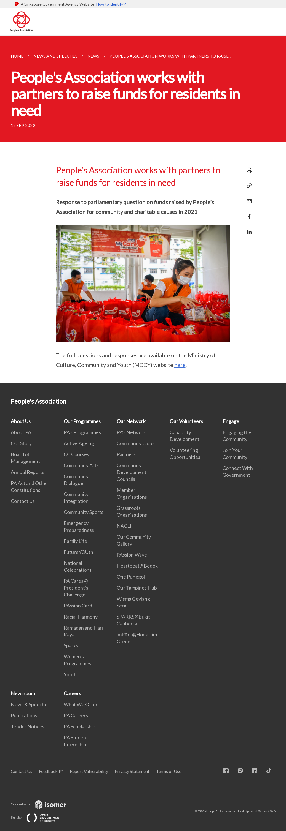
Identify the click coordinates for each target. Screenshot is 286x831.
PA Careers (76, 715)
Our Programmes (82, 421)
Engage (231, 421)
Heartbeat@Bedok (137, 566)
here (180, 364)
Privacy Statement (132, 771)
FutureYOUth (78, 552)
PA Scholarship (79, 726)
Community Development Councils (131, 472)
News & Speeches (30, 704)
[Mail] (247, 197)
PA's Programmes (82, 432)
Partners (126, 454)
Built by (40, 817)
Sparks (71, 645)
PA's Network (131, 432)
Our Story (21, 443)
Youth (70, 674)
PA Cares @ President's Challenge (76, 588)
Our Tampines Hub (137, 588)
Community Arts (81, 465)
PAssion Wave (132, 555)
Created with (43, 804)
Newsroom (23, 693)
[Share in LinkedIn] (247, 228)
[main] (143, 209)
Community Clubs (135, 443)
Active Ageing (79, 443)
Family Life (75, 541)
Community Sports (83, 512)
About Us (21, 421)
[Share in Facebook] (247, 213)
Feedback (48, 771)
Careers (72, 693)
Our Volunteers (186, 421)
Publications (24, 715)
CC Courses (76, 454)
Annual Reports (27, 472)
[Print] (247, 170)
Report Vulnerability (89, 771)
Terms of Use (168, 771)
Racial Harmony (81, 617)
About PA (21, 432)
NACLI (124, 526)
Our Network (131, 421)
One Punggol (131, 577)
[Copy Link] (247, 185)
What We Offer (81, 704)
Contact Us (23, 501)
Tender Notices (27, 726)
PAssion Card (78, 606)
